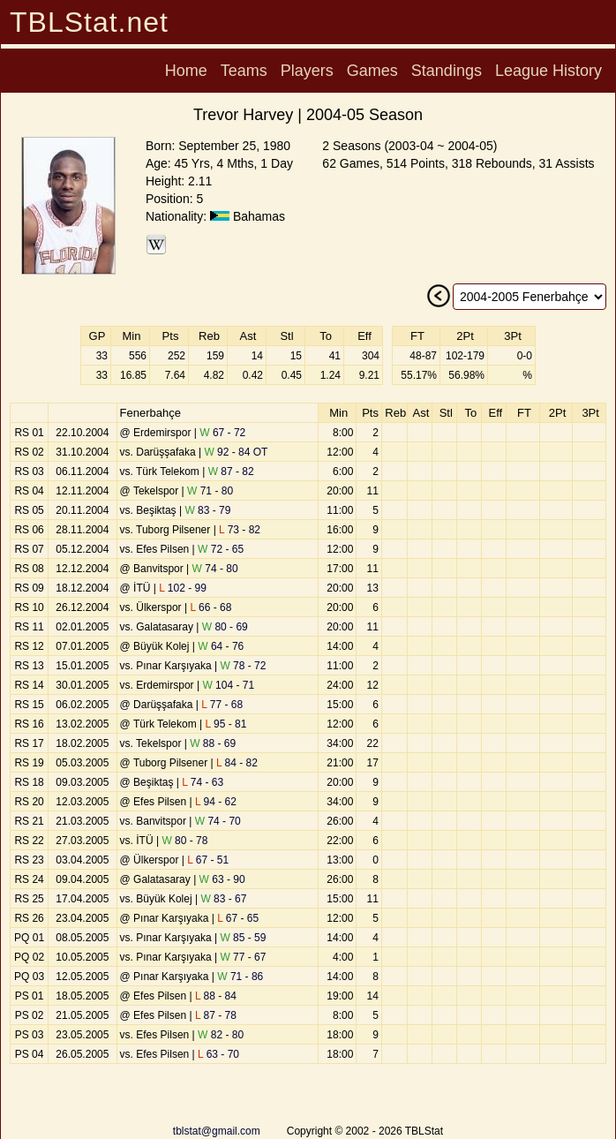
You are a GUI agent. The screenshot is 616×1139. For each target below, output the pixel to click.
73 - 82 (239, 530)
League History (548, 70)
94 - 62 (216, 802)
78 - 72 (243, 666)
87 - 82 (231, 471)
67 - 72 (222, 432)
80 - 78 (184, 840)
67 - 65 (238, 918)
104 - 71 (228, 685)
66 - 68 (210, 607)
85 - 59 (243, 938)
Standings (446, 70)
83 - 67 (223, 899)
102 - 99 (183, 588)
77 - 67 (243, 957)
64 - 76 (221, 646)
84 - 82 (237, 763)
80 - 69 (225, 627)
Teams (244, 70)
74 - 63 (202, 782)
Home (186, 70)
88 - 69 (213, 743)
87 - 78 (216, 1015)
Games (372, 70)
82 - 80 (221, 1035)
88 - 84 (216, 996)
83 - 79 (207, 510)
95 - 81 (225, 724)
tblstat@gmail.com (216, 1131)
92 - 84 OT (235, 452)
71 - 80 (210, 491)
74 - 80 (215, 568)
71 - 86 (240, 976)
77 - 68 (222, 704)
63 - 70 (218, 1054)
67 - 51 (208, 860)
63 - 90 (222, 879)
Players (307, 70)
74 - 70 (218, 821)
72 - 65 (221, 549)
